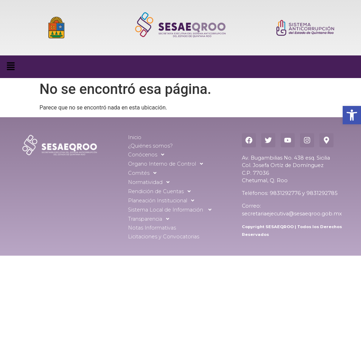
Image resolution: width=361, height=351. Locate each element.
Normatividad (150, 182)
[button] (352, 115)
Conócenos (148, 154)
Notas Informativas (152, 228)
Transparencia (150, 219)
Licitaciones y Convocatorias (163, 236)
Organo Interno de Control (167, 163)
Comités (144, 173)
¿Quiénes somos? (150, 146)
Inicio (134, 137)
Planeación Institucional (163, 200)
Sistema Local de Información (171, 209)
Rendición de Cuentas (161, 191)
